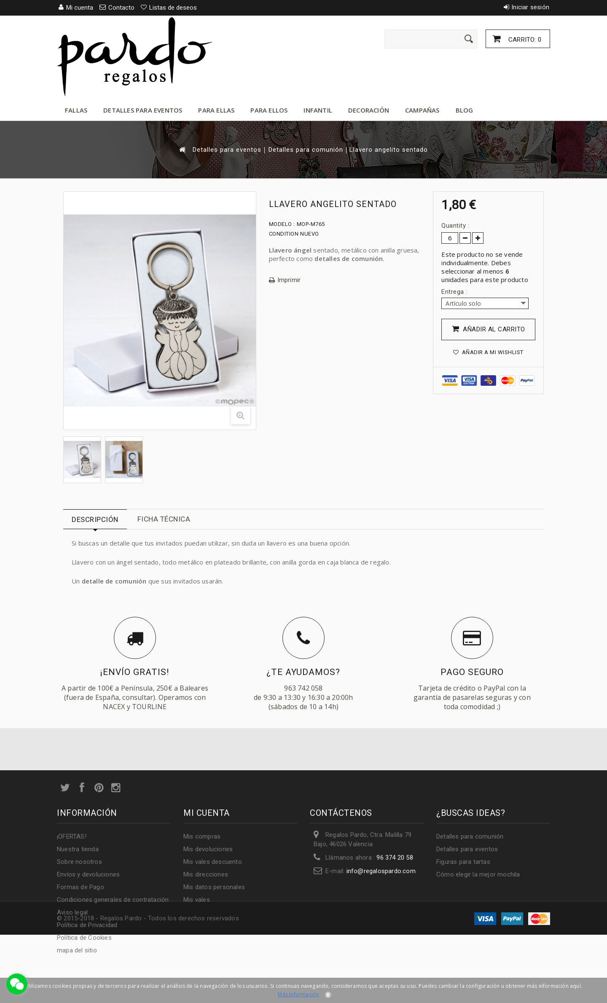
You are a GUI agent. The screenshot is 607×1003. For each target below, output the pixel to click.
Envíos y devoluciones (88, 874)
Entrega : (455, 292)
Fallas (76, 110)
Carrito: (524, 39)
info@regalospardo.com (381, 871)
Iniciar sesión (530, 7)
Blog (464, 110)
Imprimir (289, 280)
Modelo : (282, 224)
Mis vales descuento (212, 862)
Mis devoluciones (208, 849)
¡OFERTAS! (71, 836)
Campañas (422, 110)
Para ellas (216, 110)
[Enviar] (469, 39)
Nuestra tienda (78, 849)
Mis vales (196, 900)
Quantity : (455, 225)
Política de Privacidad (87, 925)
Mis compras (201, 836)
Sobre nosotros (79, 862)
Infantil (318, 110)
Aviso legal (72, 912)
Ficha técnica (164, 519)
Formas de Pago (80, 887)
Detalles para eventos (142, 110)
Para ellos (268, 110)
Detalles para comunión (306, 150)
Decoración (368, 110)
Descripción (95, 519)
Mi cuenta (206, 813)
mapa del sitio (77, 950)
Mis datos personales (214, 887)
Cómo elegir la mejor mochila (478, 874)
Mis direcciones (205, 874)
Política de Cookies (84, 937)
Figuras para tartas (463, 862)
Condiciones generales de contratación (113, 900)
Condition (284, 234)
